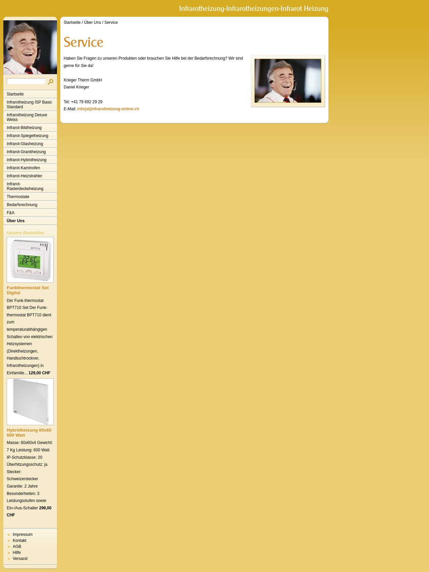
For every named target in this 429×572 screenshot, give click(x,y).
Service (111, 22)
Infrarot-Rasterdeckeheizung (25, 186)
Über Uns (15, 220)
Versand (20, 558)
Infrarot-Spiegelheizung (27, 135)
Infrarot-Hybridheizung (27, 159)
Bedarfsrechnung (22, 204)
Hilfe (17, 552)
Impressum (23, 534)
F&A (10, 212)
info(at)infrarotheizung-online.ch (108, 109)
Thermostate (18, 196)
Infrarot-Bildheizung (24, 127)
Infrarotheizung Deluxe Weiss (27, 117)
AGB (17, 546)
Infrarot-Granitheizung (26, 151)
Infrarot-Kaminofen (23, 168)
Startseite (15, 94)
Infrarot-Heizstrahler (24, 176)
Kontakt (19, 540)
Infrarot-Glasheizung (25, 143)
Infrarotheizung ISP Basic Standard (29, 104)
